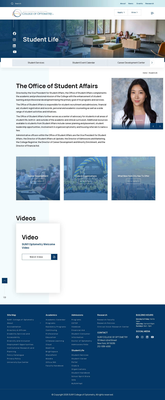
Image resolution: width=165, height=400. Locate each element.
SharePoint (51, 355)
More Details (38, 181)
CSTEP (75, 323)
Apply (121, 12)
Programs (50, 323)
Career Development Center (131, 62)
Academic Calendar (56, 320)
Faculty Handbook (55, 366)
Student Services (36, 62)
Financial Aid (78, 330)
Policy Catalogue (15, 355)
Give (134, 12)
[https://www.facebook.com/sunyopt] (14, 33)
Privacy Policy (14, 359)
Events (140, 3)
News (130, 3)
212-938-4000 (104, 346)
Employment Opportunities (20, 344)
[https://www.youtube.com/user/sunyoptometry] (14, 52)
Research (149, 3)
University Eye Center (18, 362)
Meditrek (50, 348)
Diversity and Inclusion (18, 341)
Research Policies (106, 323)
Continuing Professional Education (52, 333)
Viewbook (76, 327)
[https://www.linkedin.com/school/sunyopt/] (14, 45)
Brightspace (52, 351)
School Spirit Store (81, 376)
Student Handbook (81, 373)
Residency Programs (56, 327)
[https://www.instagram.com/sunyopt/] (14, 39)
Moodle (49, 359)
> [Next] (160, 126)
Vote (74, 380)
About (123, 3)
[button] (152, 63)
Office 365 (51, 362)
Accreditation (14, 327)
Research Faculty (106, 320)
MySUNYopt (77, 383)
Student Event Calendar (83, 62)
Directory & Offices (16, 330)
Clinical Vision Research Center (113, 327)
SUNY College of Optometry (20, 320)
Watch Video (36, 257)
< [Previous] (153, 126)
